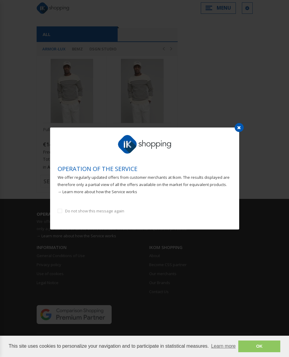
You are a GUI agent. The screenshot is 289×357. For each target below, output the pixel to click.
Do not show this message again (94, 211)
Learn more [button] (223, 346)
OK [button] (259, 346)
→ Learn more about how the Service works (97, 191)
